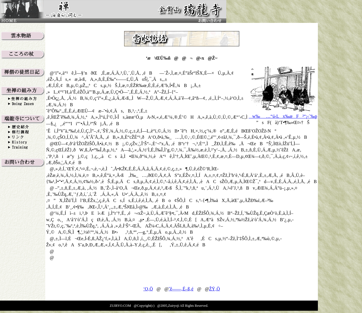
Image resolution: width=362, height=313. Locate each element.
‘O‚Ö (148, 288)
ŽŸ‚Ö (214, 288)
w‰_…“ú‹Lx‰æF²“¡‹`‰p (283, 116)
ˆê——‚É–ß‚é (181, 288)
